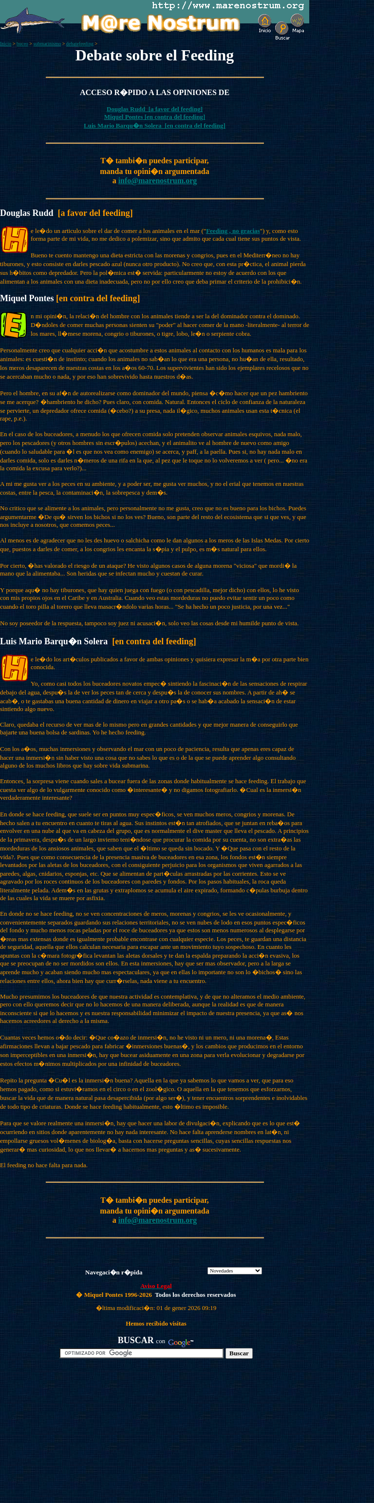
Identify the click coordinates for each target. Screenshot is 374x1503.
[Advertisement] (112, 1435)
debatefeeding (80, 43)
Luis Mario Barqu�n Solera (123, 125)
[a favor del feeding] (176, 109)
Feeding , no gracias (233, 230)
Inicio (5, 43)
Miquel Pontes (123, 116)
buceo (22, 43)
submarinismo (47, 43)
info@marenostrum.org (157, 180)
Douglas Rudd (128, 109)
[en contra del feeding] (174, 116)
